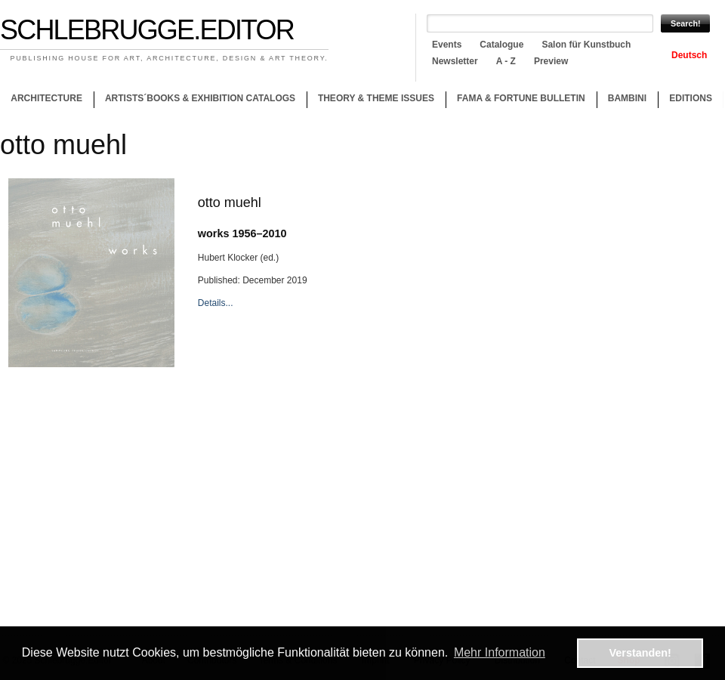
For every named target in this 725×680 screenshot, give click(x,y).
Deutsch (689, 55)
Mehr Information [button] (499, 652)
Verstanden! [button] (640, 653)
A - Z (506, 61)
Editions (690, 98)
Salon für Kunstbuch (586, 44)
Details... (215, 303)
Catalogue (501, 44)
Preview (551, 61)
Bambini (627, 98)
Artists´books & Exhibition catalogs (200, 98)
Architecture (46, 98)
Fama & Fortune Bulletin (521, 98)
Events (446, 44)
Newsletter (455, 61)
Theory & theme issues (372, 100)
